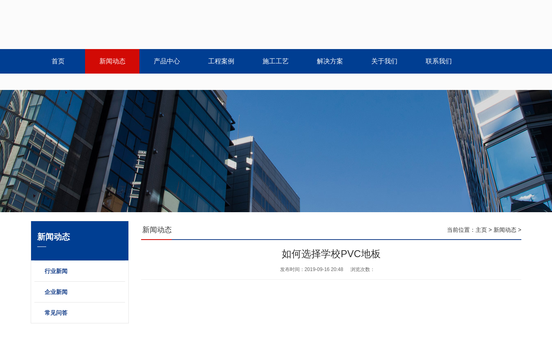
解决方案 (330, 61)
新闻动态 (112, 61)
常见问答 (56, 312)
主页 (481, 229)
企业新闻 (56, 292)
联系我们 (439, 61)
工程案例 (221, 61)
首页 (58, 61)
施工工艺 (276, 61)
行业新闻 (56, 271)
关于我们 (384, 61)
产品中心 (167, 61)
